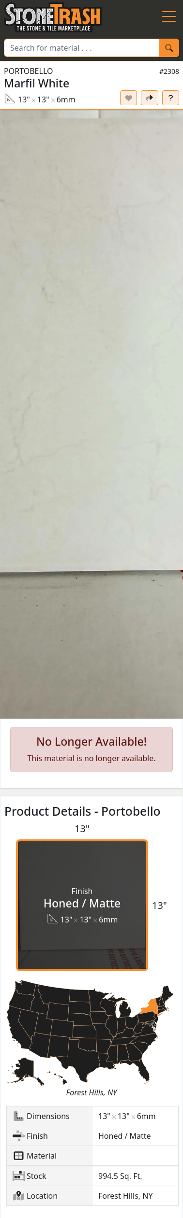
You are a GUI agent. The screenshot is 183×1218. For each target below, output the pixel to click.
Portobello (28, 71)
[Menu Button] (169, 17)
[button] (91, 414)
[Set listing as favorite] (128, 97)
